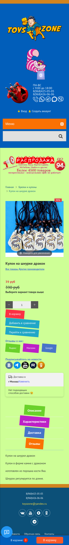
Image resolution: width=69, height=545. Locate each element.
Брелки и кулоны (28, 187)
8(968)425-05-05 (43, 91)
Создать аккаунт (40, 111)
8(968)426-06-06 (43, 94)
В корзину (49, 540)
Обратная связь (32, 534)
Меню (34, 124)
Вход (22, 111)
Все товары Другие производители (24, 269)
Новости (15, 534)
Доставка (34, 433)
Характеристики (34, 421)
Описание (34, 410)
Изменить (24, 381)
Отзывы (34, 444)
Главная (9, 187)
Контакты (49, 534)
